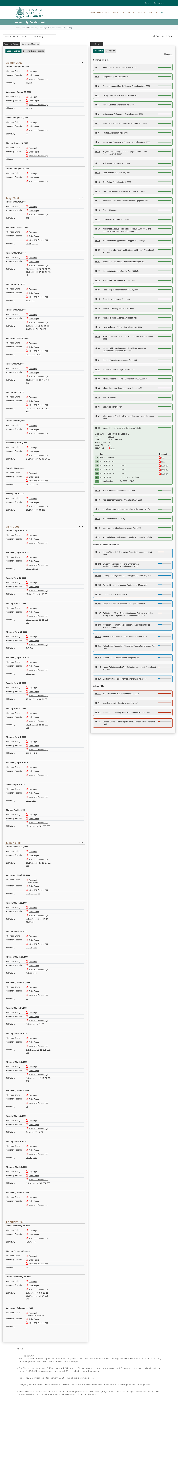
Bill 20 (97, 250)
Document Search (165, 36)
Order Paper (32, 75)
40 (30, 243)
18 (27, 863)
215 (27, 218)
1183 (162, 462)
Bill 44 (97, 537)
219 (30, 83)
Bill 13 (97, 182)
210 (27, 1081)
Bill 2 (97, 77)
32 (49, 269)
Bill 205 (98, 594)
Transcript (31, 71)
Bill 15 (97, 201)
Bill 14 (97, 191)
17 (32, 893)
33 (27, 272)
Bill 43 (97, 528)
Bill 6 (97, 114)
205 (48, 826)
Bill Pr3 (98, 712)
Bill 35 (97, 397)
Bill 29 (97, 336)
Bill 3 (97, 86)
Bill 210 (98, 637)
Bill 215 (98, 667)
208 (43, 510)
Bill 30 (97, 348)
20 (27, 243)
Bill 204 (98, 585)
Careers (147, 3)
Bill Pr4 (98, 722)
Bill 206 (98, 604)
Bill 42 (97, 519)
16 (39, 326)
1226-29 (163, 466)
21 (42, 326)
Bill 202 (98, 564)
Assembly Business (29, 28)
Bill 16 (97, 210)
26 (48, 326)
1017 (162, 458)
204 (27, 1053)
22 (27, 999)
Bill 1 (97, 67)
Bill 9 (97, 142)
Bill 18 (97, 229)
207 (27, 623)
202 (30, 1158)
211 (27, 866)
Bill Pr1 (98, 694)
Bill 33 (97, 379)
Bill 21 (97, 262)
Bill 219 (98, 679)
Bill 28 (97, 327)
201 (40, 826)
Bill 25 (97, 299)
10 (27, 269)
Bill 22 (97, 271)
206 (46, 620)
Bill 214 (98, 658)
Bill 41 (97, 509)
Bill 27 (97, 318)
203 (46, 725)
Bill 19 (97, 241)
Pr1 (37, 329)
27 (27, 329)
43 (37, 243)
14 (30, 269)
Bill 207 (98, 613)
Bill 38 (97, 428)
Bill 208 (98, 625)
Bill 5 (97, 105)
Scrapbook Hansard (87, 1394)
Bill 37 (97, 416)
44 (27, 83)
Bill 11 (97, 163)
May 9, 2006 (105, 469)
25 (37, 269)
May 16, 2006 (105, 473)
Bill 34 (97, 388)
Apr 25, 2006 (105, 457)
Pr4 (31, 648)
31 (46, 269)
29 (43, 269)
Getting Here (159, 3)
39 (33, 354)
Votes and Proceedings (37, 79)
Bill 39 (97, 490)
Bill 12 (97, 173)
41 (40, 354)
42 (33, 243)
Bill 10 (97, 152)
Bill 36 (97, 407)
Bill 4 (97, 95)
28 (40, 269)
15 (35, 326)
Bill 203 (98, 576)
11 (29, 326)
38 (43, 272)
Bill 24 (97, 290)
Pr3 (44, 329)
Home (17, 28)
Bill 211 (98, 646)
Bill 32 (97, 369)
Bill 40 (97, 500)
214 (30, 108)
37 (40, 272)
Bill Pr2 (98, 703)
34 (30, 272)
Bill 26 (97, 308)
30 (30, 329)
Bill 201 (98, 552)
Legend (169, 54)
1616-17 (163, 474)
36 (37, 272)
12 (32, 326)
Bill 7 (97, 123)
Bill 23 (97, 280)
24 (45, 326)
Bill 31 (97, 360)
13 (27, 801)
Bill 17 (97, 219)
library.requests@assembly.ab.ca (67, 1371)
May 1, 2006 (105, 461)
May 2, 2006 (105, 465)
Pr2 (41, 329)
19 (27, 1107)
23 (30, 801)
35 (33, 272)
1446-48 (163, 470)
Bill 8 (97, 133)
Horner (111, 437)
